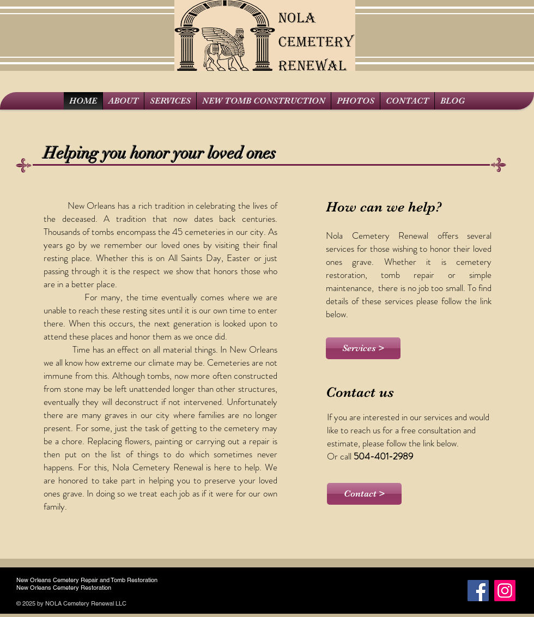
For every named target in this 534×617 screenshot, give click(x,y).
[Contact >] (364, 494)
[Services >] (363, 348)
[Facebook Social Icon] (478, 590)
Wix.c (135, 603)
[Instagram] (504, 590)
